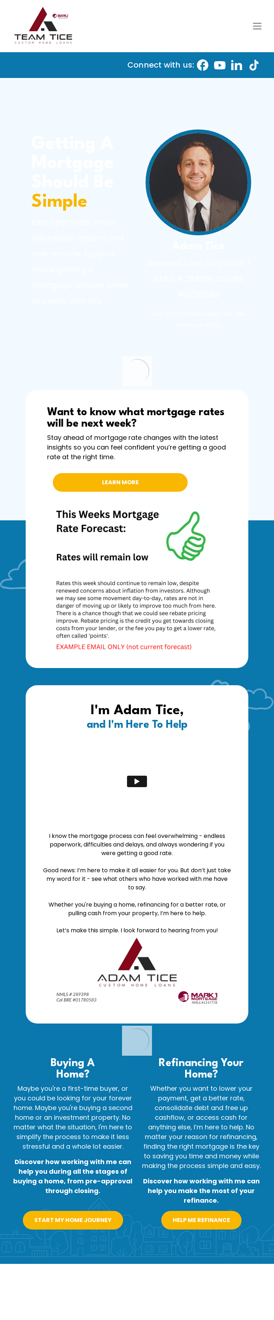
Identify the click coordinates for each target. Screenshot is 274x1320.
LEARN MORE (120, 482)
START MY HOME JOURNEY (73, 1220)
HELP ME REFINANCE (201, 1220)
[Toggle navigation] (257, 26)
